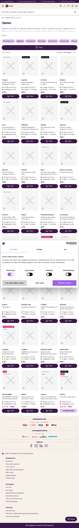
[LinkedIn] (41, 445)
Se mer (4, 35)
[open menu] (3, 6)
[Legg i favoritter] (4, 74)
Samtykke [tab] (13, 249)
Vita (3, 17)
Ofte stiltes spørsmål (12, 464)
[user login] (65, 6)
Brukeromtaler (10, 478)
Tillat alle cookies (64, 283)
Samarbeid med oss (12, 496)
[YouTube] (46, 445)
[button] (75, 12)
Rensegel (41, 41)
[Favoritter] (69, 6)
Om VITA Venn (10, 510)
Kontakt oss (9, 461)
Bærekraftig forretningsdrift (15, 493)
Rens (13, 17)
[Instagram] (36, 445)
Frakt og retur (10, 467)
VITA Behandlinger (12, 501)
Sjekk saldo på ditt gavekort (15, 469)
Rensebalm (30, 41)
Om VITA (8, 487)
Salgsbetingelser (11, 475)
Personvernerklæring (12, 516)
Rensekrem (52, 41)
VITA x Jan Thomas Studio (14, 498)
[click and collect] (72, 6)
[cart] (76, 6)
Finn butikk (9, 490)
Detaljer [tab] (39, 249)
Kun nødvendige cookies (14, 283)
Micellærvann (8, 41)
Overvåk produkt (68, 410)
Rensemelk (64, 41)
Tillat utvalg (39, 283)
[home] (9, 5)
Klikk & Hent (10, 472)
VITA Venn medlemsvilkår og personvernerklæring (22, 513)
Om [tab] (65, 249)
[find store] (61, 6)
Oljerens (18, 17)
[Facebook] (31, 445)
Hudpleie (8, 17)
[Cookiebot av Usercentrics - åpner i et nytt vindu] (68, 243)
